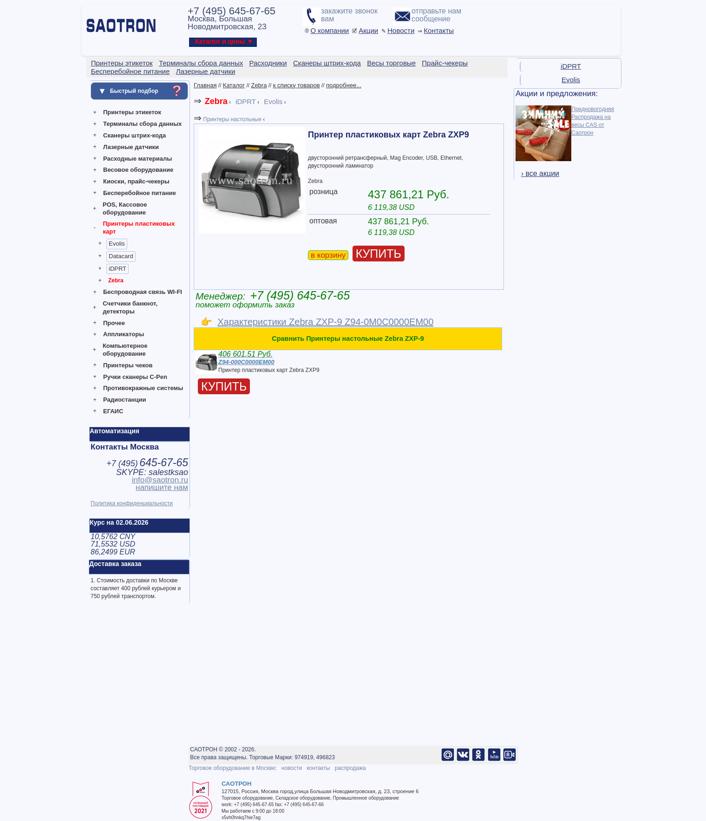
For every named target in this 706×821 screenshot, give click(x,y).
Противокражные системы (143, 387)
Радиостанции (124, 399)
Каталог (234, 85)
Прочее (114, 322)
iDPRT (117, 268)
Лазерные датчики (131, 146)
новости (291, 768)
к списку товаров (296, 85)
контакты (318, 768)
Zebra (116, 280)
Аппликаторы (123, 334)
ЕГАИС (113, 411)
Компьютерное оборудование (125, 349)
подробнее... (343, 85)
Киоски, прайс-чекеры (136, 181)
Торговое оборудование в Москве (232, 768)
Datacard (121, 256)
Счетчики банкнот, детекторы (130, 307)
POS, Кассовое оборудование (125, 208)
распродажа (350, 768)
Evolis (117, 243)
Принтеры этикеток (132, 112)
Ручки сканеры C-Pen (135, 376)
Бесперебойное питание (139, 192)
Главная (205, 85)
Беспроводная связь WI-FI (142, 291)
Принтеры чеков (127, 365)
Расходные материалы (137, 158)
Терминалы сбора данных (142, 123)
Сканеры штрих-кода (134, 135)
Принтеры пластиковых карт (139, 227)
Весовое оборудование (138, 169)
